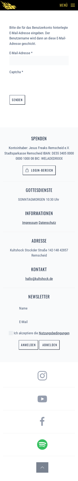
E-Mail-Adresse (20, 53)
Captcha (16, 72)
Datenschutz (47, 222)
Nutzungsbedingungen (54, 333)
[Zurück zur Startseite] (8, 5)
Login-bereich (39, 170)
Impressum (30, 222)
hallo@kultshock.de (39, 278)
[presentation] (41, 83)
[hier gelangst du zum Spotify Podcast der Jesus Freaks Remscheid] (54, 444)
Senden (17, 100)
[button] (67, 5)
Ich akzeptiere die (39, 333)
